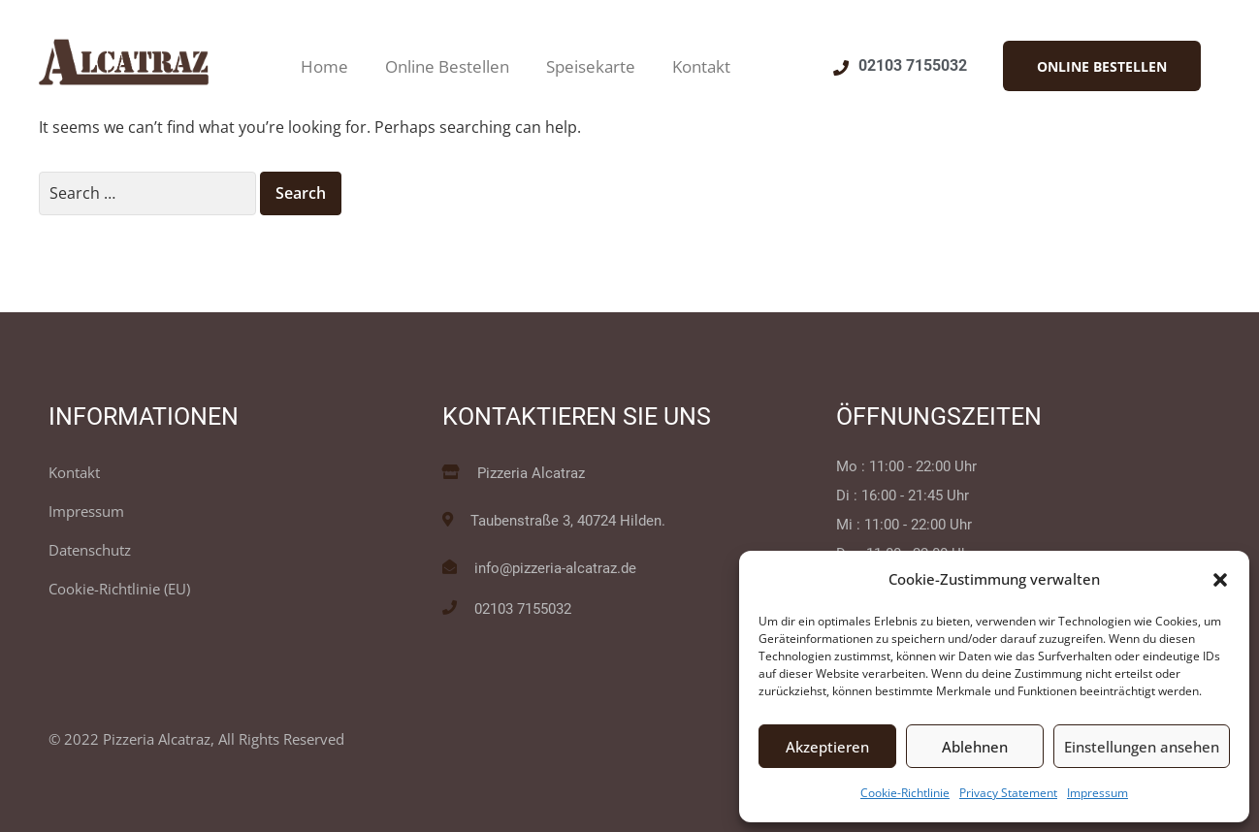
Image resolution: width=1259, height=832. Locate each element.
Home (324, 66)
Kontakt (701, 66)
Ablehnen (975, 746)
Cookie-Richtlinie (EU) (119, 588)
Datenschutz (89, 550)
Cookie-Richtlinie (905, 792)
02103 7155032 (912, 65)
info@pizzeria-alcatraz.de (555, 568)
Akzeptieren (827, 746)
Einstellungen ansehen (1141, 746)
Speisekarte (590, 66)
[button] (1220, 580)
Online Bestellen (447, 66)
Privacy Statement (1008, 792)
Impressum (1097, 792)
